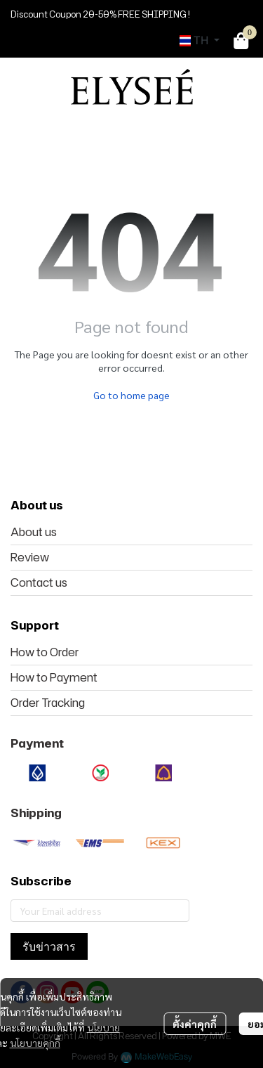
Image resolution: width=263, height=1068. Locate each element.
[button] (200, 41)
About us (34, 532)
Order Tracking (48, 702)
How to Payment (54, 677)
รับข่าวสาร (49, 946)
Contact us (39, 582)
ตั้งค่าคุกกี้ (195, 1023)
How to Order (45, 652)
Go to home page (131, 395)
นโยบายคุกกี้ (35, 1042)
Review (30, 557)
